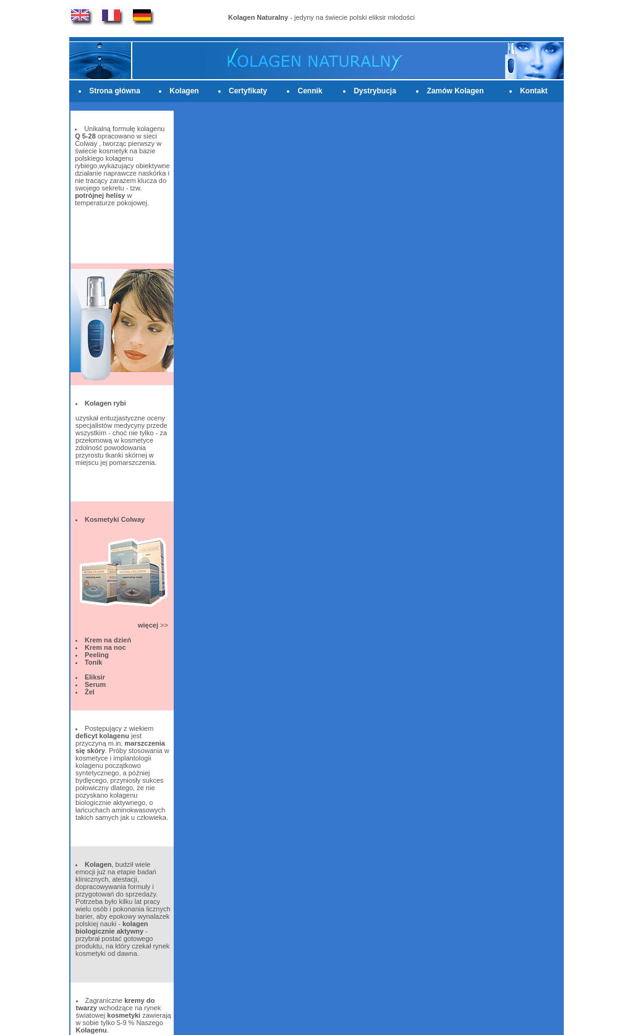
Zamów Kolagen (455, 91)
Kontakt (534, 91)
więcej (148, 625)
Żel (90, 692)
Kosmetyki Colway (115, 519)
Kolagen (183, 91)
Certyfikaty (248, 91)
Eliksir (95, 677)
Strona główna (114, 91)
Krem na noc (105, 647)
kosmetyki (123, 1015)
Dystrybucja (375, 91)
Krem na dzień (108, 640)
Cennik (309, 91)
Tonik (94, 662)
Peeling (97, 654)
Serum (95, 684)
